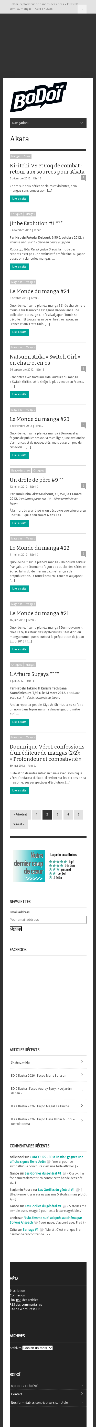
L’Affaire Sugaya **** (34, 674)
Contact (16, 1394)
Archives (16, 1348)
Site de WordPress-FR (25, 1309)
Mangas (15, 156)
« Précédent (20, 814)
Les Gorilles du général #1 (43, 1173)
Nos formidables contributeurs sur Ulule (39, 1403)
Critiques (16, 214)
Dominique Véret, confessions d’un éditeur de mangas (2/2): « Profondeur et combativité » (47, 753)
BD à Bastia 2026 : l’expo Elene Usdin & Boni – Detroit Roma (43, 1122)
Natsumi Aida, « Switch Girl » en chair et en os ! (45, 360)
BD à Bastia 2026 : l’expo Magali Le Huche (40, 1106)
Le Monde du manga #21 (39, 613)
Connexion (17, 1295)
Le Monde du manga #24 (39, 291)
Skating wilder (21, 1062)
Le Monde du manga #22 (39, 548)
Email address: (20, 912)
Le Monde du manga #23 (39, 419)
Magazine (16, 282)
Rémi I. (37, 178)
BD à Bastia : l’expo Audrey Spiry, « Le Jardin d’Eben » (41, 1091)
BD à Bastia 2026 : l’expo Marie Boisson (38, 1075)
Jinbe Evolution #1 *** (36, 223)
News (27, 156)
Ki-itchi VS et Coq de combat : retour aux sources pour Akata (47, 169)
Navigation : (82, 9)
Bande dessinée (20, 470)
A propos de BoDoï (24, 1386)
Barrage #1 (31, 1230)
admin (37, 230)
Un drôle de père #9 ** (37, 480)
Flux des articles (24, 1300)
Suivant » (19, 824)
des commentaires (26, 1304)
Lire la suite (19, 198)
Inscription (17, 1291)
